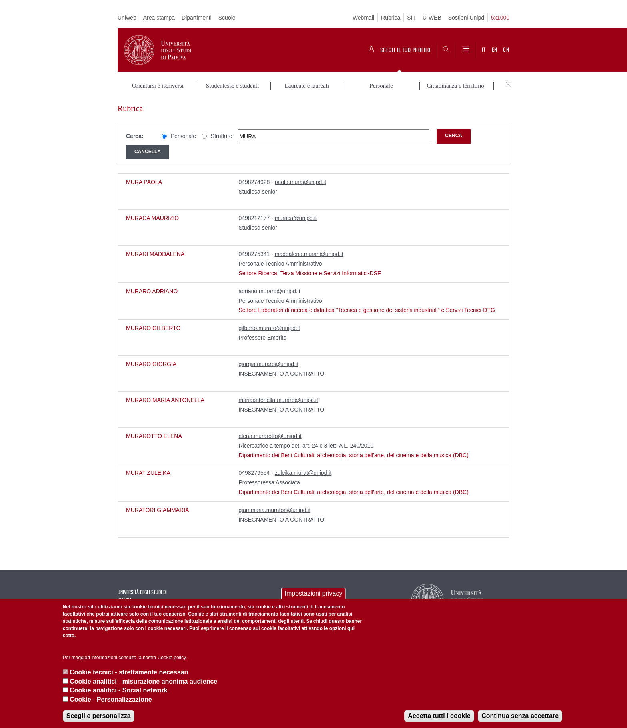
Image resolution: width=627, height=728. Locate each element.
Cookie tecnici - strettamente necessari (129, 672)
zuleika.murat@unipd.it (303, 473)
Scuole (227, 17)
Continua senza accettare (520, 715)
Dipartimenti (197, 17)
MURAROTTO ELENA (154, 436)
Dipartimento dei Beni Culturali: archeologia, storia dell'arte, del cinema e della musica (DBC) (353, 455)
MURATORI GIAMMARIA (157, 510)
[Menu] (465, 50)
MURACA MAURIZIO (152, 218)
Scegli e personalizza (98, 715)
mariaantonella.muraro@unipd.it (278, 400)
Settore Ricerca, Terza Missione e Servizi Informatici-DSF (309, 273)
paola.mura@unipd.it (300, 182)
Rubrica (390, 17)
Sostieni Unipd (466, 17)
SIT (411, 17)
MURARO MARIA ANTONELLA (165, 400)
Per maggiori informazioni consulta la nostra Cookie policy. (125, 657)
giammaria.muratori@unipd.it (274, 510)
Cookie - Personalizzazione (111, 699)
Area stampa (159, 17)
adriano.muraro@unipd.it (269, 291)
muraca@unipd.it (296, 218)
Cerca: (135, 136)
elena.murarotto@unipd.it (269, 436)
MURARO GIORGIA (151, 364)
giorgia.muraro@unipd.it (268, 364)
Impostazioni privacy (314, 593)
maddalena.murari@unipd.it (309, 254)
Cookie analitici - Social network (119, 690)
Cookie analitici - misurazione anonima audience (143, 681)
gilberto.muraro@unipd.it (269, 328)
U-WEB (432, 17)
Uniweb (127, 17)
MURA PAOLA (144, 182)
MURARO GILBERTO (153, 328)
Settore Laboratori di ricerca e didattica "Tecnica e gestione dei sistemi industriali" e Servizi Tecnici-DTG (366, 310)
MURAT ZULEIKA (148, 473)
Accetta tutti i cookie (439, 715)
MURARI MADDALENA (155, 254)
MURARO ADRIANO (152, 291)
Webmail (363, 17)
